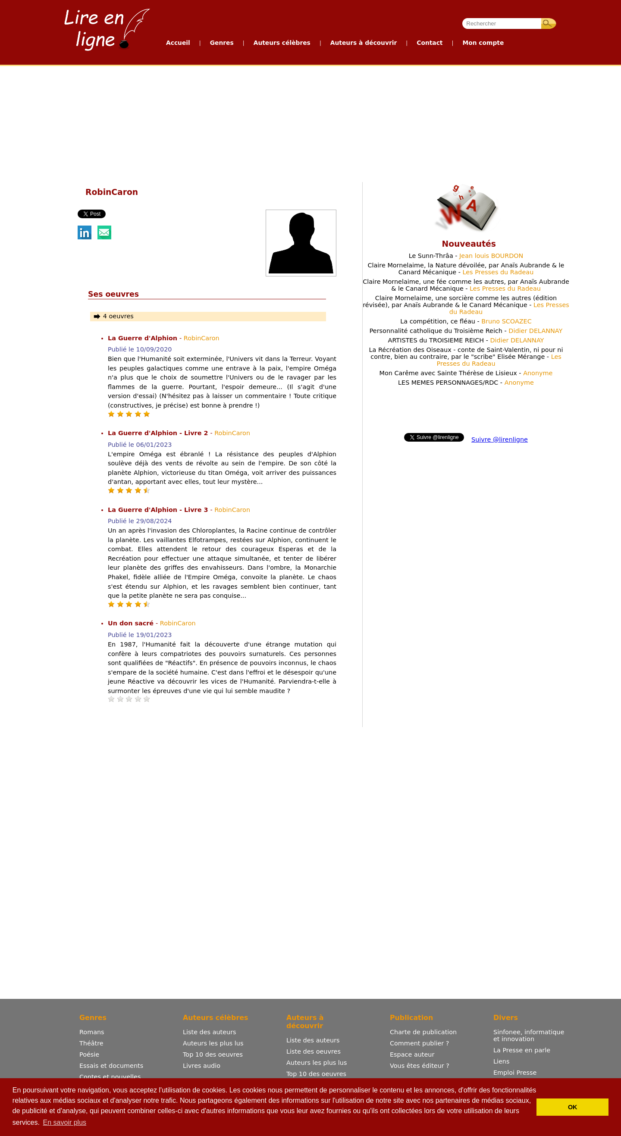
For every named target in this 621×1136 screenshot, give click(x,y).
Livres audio (201, 1065)
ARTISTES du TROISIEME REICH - (466, 340)
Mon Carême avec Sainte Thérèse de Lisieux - (466, 373)
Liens (501, 1061)
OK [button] (572, 1107)
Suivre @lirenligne (499, 439)
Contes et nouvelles (110, 1076)
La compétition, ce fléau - (466, 321)
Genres (222, 42)
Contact (429, 42)
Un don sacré (132, 623)
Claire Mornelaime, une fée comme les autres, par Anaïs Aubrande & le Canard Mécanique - (466, 285)
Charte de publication (423, 1032)
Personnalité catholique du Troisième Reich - (466, 330)
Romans (91, 1032)
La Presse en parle (521, 1050)
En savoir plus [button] (65, 1122)
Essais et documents (111, 1065)
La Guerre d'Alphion (143, 338)
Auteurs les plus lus (213, 1043)
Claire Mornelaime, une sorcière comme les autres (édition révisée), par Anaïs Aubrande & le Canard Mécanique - (466, 305)
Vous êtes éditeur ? (419, 1065)
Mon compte (483, 42)
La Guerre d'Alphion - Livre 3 (159, 509)
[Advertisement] (198, 122)
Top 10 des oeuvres (213, 1054)
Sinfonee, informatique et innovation (528, 1035)
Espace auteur (412, 1054)
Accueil (178, 42)
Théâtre (91, 1043)
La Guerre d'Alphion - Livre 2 (159, 433)
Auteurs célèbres (282, 42)
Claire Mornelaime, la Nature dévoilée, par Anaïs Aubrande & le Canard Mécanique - (466, 269)
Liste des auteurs (209, 1032)
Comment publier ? (419, 1043)
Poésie (89, 1054)
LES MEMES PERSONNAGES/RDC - (466, 382)
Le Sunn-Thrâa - (466, 255)
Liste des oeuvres (313, 1051)
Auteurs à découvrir (363, 42)
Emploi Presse (514, 1072)
